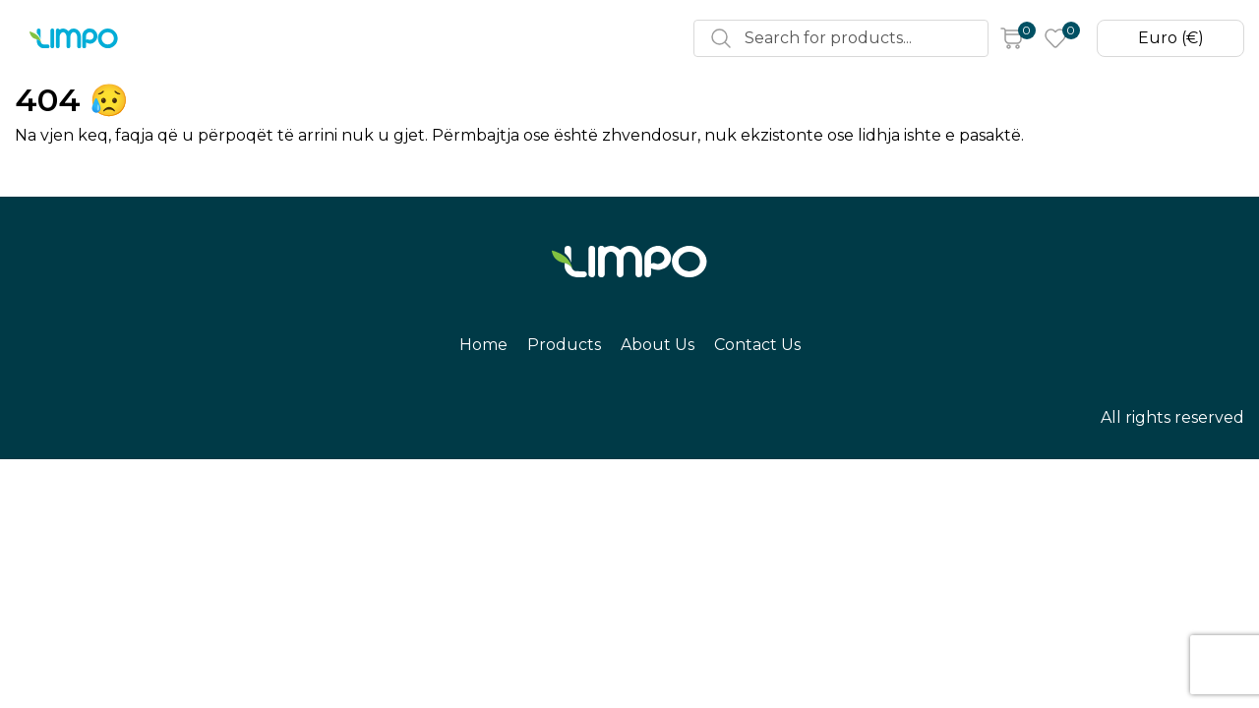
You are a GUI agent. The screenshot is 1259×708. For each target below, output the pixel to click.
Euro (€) (1166, 39)
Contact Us (517, 39)
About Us (408, 39)
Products (304, 39)
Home (214, 39)
